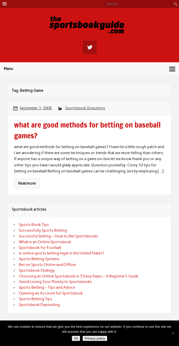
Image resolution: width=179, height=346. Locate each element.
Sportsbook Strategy (37, 270)
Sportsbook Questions (85, 108)
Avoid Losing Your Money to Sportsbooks (55, 281)
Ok (76, 338)
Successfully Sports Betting (43, 230)
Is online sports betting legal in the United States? (61, 253)
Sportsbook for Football (40, 247)
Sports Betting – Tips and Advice (47, 287)
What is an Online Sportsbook (45, 242)
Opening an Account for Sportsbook (51, 293)
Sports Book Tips (34, 224)
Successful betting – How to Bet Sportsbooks (58, 236)
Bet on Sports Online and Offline (47, 264)
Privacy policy (95, 338)
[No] (172, 333)
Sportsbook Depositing (39, 304)
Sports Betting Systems (39, 259)
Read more (27, 183)
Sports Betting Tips (35, 299)
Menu (8, 69)
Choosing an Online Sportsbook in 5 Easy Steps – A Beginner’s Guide (78, 276)
